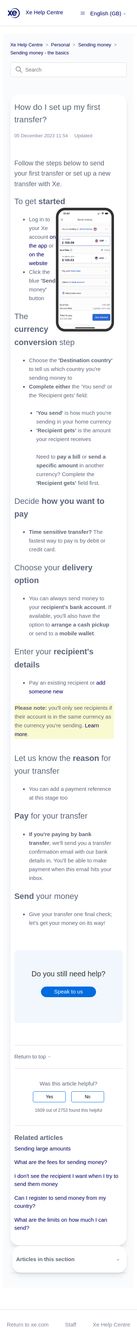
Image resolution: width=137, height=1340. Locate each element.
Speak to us (68, 991)
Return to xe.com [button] (28, 1324)
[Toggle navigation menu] (82, 12)
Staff (70, 1324)
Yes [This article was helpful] (49, 1096)
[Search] (68, 69)
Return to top (32, 1056)
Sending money (94, 44)
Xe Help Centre (26, 44)
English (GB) (108, 13)
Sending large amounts (42, 1148)
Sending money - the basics (39, 52)
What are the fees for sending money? (60, 1162)
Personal (60, 44)
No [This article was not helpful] (87, 1096)
